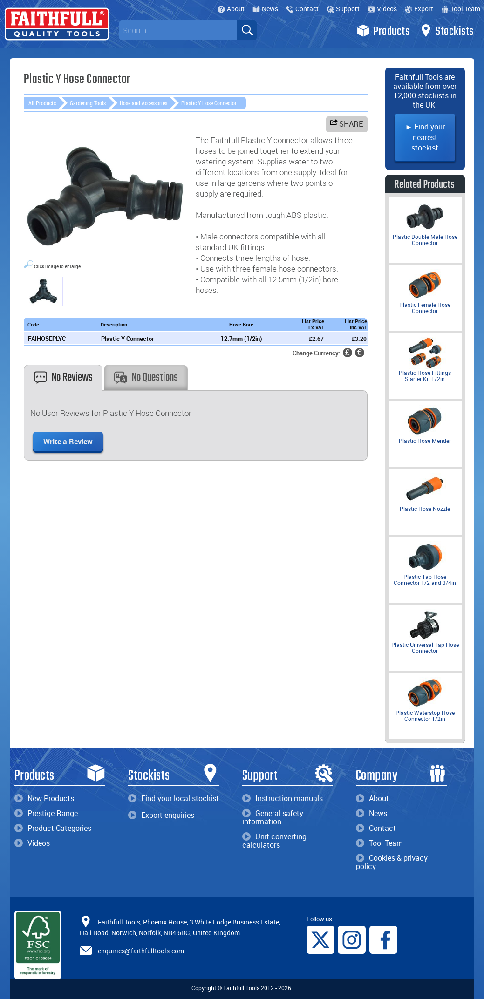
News (265, 8)
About (231, 8)
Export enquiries (161, 815)
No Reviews (63, 377)
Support (343, 8)
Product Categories (52, 828)
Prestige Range (46, 813)
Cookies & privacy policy (392, 862)
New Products (44, 798)
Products (383, 31)
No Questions (146, 377)
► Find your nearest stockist (425, 137)
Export (419, 8)
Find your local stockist (173, 798)
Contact (302, 8)
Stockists (446, 31)
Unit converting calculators (274, 840)
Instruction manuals (282, 798)
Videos (382, 8)
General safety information (272, 817)
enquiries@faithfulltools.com (141, 950)
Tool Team (460, 8)
